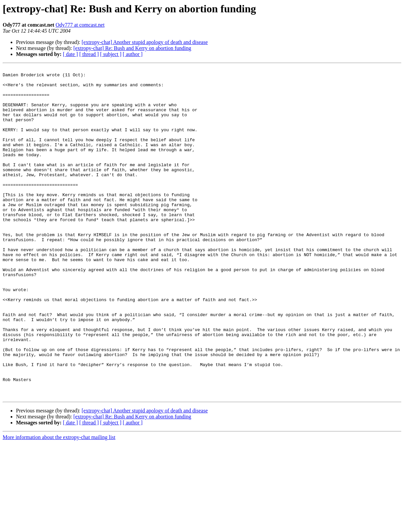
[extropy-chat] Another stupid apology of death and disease (145, 42)
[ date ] (70, 54)
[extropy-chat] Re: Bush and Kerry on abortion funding (132, 48)
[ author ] (133, 54)
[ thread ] (89, 54)
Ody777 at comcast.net (80, 25)
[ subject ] (110, 54)
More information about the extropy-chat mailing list (59, 503)
